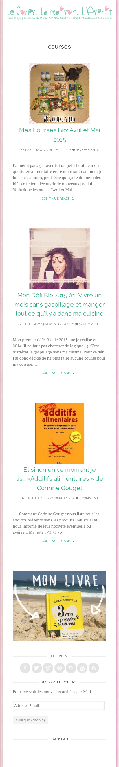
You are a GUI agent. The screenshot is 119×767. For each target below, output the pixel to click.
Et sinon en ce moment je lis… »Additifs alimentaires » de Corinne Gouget (59, 478)
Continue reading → (60, 199)
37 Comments (88, 324)
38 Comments (85, 150)
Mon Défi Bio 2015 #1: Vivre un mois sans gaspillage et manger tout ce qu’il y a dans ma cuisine (59, 304)
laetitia (32, 150)
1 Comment (87, 498)
